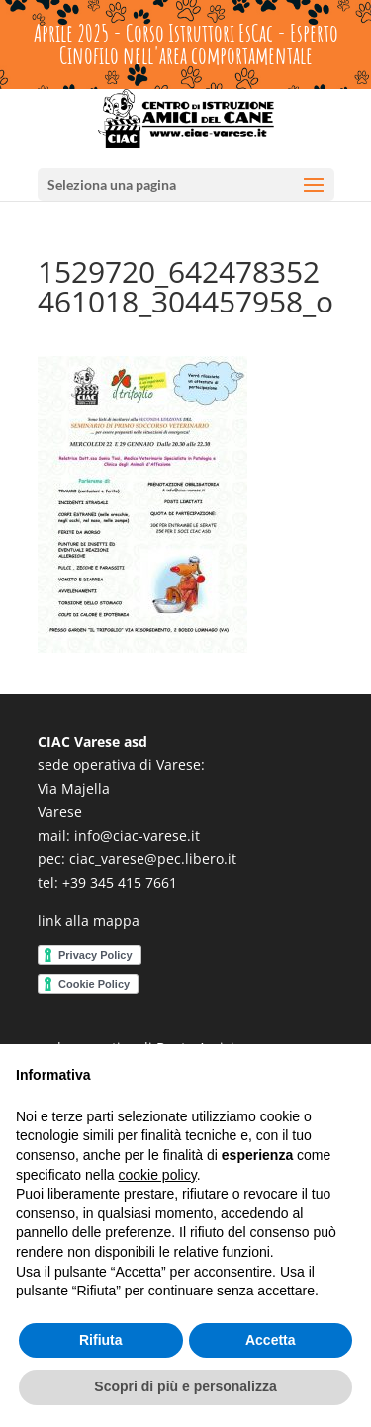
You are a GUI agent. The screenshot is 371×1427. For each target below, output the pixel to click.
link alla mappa (88, 920)
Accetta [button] (270, 1340)
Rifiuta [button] (101, 1340)
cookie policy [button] (158, 1175)
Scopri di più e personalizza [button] (185, 1386)
